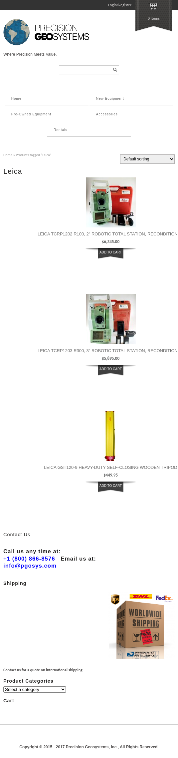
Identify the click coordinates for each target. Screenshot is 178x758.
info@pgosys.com (30, 566)
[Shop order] (147, 159)
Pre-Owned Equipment (31, 114)
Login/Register (119, 5)
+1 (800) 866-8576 (29, 559)
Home (16, 98)
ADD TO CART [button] (110, 252)
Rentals (60, 130)
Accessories (107, 114)
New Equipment (110, 98)
